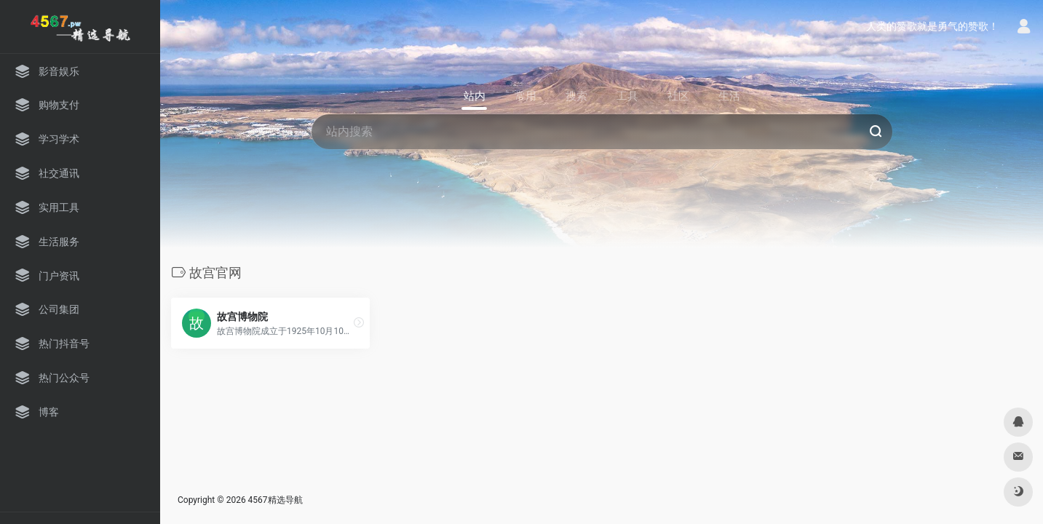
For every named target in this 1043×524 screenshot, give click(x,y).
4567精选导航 (275, 500)
